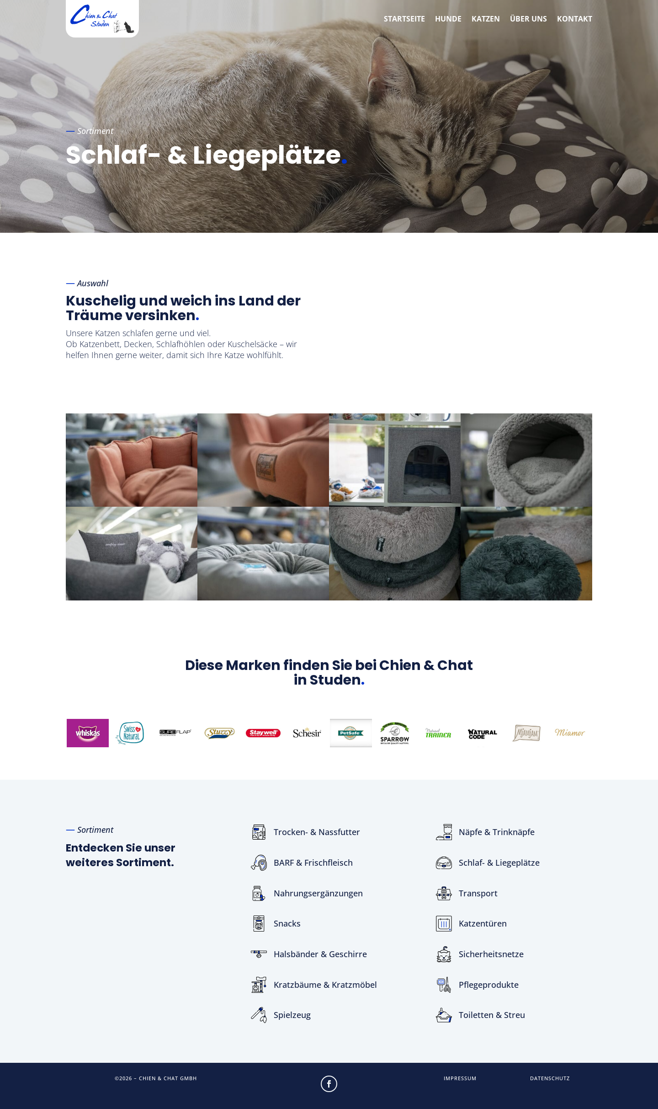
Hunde (448, 19)
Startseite (404, 19)
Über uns (528, 19)
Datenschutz (550, 1078)
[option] (88, 733)
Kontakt (574, 19)
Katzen (486, 19)
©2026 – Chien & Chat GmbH (156, 1078)
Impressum (460, 1078)
